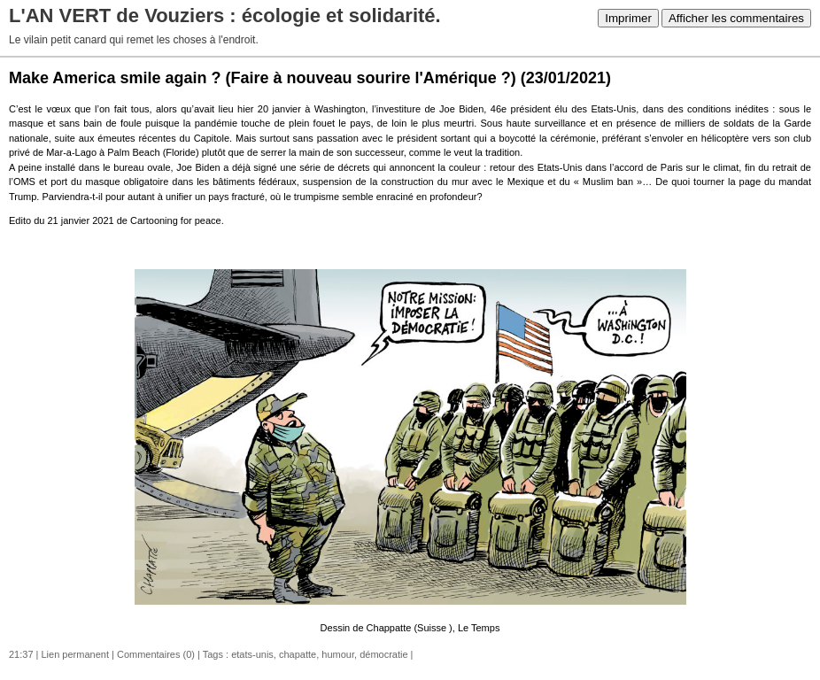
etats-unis (252, 654)
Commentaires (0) (156, 654)
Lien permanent (75, 654)
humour (337, 654)
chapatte (297, 654)
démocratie (383, 654)
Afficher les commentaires (736, 18)
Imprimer (628, 18)
